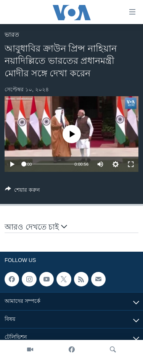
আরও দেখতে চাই (36, 226)
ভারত (12, 34)
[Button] (22, 191)
